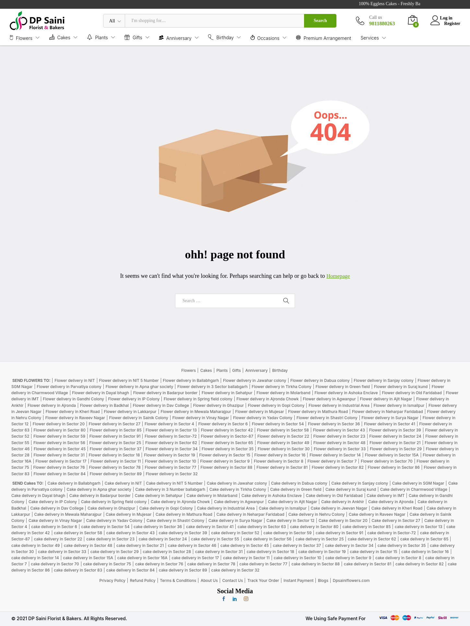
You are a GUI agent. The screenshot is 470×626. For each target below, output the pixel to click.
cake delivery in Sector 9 (348, 557)
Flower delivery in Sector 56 (59, 442)
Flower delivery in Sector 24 (395, 436)
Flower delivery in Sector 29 (396, 448)
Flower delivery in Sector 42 (227, 430)
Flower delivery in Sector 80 (60, 430)
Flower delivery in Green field (343, 386)
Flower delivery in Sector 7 (332, 461)
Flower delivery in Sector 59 (59, 436)
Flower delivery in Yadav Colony (262, 417)
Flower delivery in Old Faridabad (412, 392)
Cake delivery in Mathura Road (184, 514)
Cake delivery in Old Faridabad (334, 495)
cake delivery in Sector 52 (235, 532)
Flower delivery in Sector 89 (116, 473)
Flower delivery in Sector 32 (172, 473)
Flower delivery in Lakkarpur (130, 411)
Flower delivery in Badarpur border (165, 392)
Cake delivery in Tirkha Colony (237, 489)
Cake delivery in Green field (295, 489)
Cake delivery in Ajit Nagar (292, 501)
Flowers (188, 370)
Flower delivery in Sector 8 (278, 461)
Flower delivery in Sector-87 (227, 436)
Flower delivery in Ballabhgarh (191, 380)
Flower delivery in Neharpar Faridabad (387, 411)
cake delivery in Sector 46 (192, 545)
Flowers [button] (21, 38)
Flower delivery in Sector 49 (283, 442)
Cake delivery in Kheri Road (397, 508)
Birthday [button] (221, 37)
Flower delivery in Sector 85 (116, 430)
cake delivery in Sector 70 (55, 563)
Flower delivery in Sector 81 (282, 467)
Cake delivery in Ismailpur (282, 508)
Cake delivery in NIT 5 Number (174, 483)
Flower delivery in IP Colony (134, 398)
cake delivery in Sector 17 (195, 557)
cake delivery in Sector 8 (398, 557)
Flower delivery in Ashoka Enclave (346, 392)
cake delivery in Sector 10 (297, 557)
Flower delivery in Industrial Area (339, 405)
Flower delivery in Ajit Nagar (386, 398)
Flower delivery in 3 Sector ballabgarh (212, 386)
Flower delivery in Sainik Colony (138, 417)
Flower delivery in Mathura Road (318, 411)
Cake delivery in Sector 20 (343, 520)
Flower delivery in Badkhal (104, 405)
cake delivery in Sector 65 (424, 539)
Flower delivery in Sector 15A (392, 455)
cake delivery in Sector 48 (88, 545)
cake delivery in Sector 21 (140, 545)
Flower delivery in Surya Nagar (389, 417)
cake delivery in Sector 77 (264, 563)
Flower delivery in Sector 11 (115, 461)
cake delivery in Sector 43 (130, 532)
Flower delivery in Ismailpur (398, 405)
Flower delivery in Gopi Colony (276, 405)
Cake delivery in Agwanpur (239, 501)
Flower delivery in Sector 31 (59, 455)
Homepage (338, 276)
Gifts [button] (133, 37)
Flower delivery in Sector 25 (115, 442)
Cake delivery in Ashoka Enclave (271, 495)
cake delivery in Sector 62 (372, 539)
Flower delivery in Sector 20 (59, 423)
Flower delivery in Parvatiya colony (69, 386)
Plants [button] (97, 37)
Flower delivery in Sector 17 (61, 461)
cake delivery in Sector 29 (114, 551)
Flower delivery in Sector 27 (114, 423)
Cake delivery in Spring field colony (114, 501)
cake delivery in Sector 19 (322, 551)
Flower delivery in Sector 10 (170, 461)
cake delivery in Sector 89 (183, 570)
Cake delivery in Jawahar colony (237, 483)
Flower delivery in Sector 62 (171, 442)
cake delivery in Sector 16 (425, 551)
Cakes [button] (59, 37)
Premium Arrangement (323, 38)
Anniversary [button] (175, 38)
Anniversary (256, 370)
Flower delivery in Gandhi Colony (73, 398)
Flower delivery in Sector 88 (226, 467)
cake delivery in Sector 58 (78, 532)
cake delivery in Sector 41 (209, 526)
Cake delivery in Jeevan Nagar (339, 508)
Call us (375, 17)
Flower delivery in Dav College (161, 405)
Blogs (323, 580)
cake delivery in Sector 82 (419, 563)
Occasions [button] (265, 38)
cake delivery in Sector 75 (107, 563)
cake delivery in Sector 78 (211, 563)
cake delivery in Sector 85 (367, 526)
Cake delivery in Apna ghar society (99, 489)
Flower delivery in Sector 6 (223, 423)
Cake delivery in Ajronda (391, 501)
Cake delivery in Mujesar (128, 514)
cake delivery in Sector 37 (297, 545)
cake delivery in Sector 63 (262, 526)
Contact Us (232, 580)
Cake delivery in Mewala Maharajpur (68, 514)
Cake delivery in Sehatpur (158, 495)
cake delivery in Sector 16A (142, 557)
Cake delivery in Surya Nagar (235, 520)
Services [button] (369, 38)
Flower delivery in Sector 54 (278, 423)
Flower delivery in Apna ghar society (139, 386)
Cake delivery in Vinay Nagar (55, 520)
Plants (222, 370)
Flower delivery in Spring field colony (198, 398)
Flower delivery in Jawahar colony (254, 380)
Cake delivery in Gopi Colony (166, 508)
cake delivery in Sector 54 (105, 526)
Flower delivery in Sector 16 (280, 455)
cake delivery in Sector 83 (78, 570)
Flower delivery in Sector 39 (395, 430)
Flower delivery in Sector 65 (227, 442)
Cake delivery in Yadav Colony (114, 520)
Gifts (236, 370)
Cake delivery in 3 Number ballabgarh (170, 489)
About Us (209, 580)
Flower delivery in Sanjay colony (383, 380)
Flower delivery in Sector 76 (59, 467)
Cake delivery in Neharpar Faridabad (250, 514)
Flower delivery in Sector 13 (171, 430)
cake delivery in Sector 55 (215, 539)
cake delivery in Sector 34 (349, 545)
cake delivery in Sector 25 (320, 539)
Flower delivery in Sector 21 (395, 442)
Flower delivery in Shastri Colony (327, 417)
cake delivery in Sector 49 (35, 545)
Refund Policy (143, 580)
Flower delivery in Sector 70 (387, 461)
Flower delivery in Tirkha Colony (281, 386)
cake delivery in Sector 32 (235, 570)
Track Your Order (263, 580)
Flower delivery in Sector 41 (389, 423)
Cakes (206, 370)
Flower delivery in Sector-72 (171, 436)
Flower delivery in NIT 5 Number (129, 380)
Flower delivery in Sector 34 (172, 448)
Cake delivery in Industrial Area (225, 508)
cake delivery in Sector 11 (246, 557)
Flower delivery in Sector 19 (169, 455)
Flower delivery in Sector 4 (169, 423)
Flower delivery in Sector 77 (170, 467)
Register (452, 23)
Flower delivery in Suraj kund (401, 386)
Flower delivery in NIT (74, 380)
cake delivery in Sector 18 (270, 551)
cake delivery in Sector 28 (167, 551)
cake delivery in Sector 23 (110, 539)
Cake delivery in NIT (123, 483)
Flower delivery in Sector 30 (284, 448)
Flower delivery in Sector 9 (225, 461)
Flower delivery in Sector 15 (224, 455)
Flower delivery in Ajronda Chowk (268, 398)
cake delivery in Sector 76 (159, 563)
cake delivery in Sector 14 (35, 557)
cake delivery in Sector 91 (339, 532)
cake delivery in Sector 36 (158, 526)
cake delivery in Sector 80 (314, 526)
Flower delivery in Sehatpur (227, 392)
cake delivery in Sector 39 (183, 532)
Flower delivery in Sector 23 (339, 436)
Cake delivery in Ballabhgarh (74, 483)
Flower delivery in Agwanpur (329, 398)
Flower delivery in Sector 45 (60, 448)
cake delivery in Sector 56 (267, 539)
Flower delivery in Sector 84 (60, 473)
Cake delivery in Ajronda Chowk (180, 501)
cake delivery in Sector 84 (130, 570)
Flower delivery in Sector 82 (338, 467)
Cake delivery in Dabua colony (299, 483)
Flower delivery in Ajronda (52, 405)
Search (320, 20)
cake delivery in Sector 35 (402, 545)
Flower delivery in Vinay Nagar (200, 417)
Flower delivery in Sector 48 (339, 442)
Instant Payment (299, 580)
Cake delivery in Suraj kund (350, 489)
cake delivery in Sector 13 (418, 526)
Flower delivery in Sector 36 (334, 423)
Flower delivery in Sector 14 (335, 455)
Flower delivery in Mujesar (259, 411)
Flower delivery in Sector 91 (115, 436)
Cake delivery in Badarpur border (100, 495)
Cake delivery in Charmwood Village (413, 489)
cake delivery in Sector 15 (373, 551)
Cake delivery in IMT (386, 495)
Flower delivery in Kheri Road (73, 411)
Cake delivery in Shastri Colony (175, 520)
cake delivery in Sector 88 (315, 563)
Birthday (280, 370)
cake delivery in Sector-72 (391, 532)
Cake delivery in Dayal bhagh (38, 495)
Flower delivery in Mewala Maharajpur (195, 411)
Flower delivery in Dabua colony (320, 380)
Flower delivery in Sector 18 (114, 455)
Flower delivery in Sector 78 (115, 467)
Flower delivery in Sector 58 (283, 430)
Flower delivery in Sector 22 (283, 436)
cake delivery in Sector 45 (244, 545)
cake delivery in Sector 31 (218, 551)
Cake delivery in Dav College (57, 508)
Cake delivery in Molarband (212, 495)
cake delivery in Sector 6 (54, 526)
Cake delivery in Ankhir (342, 501)
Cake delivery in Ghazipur (111, 508)
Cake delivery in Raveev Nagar (377, 514)
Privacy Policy (112, 580)
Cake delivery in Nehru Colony (316, 514)
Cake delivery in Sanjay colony (359, 483)
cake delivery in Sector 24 (163, 539)
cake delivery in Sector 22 (58, 539)
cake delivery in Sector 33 (62, 551)
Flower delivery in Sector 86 (394, 467)
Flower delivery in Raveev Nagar (75, 417)
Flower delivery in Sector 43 (339, 430)
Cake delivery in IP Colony (53, 501)
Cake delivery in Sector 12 (290, 520)
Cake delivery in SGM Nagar (418, 483)
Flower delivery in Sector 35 (227, 448)
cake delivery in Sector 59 (288, 532)
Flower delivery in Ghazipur (218, 405)
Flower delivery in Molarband (283, 392)
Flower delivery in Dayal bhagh (100, 392)
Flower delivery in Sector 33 (340, 448)
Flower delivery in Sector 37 (116, 448)
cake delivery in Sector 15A (88, 557)
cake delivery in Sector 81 (367, 563)
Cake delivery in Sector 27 (395, 520)
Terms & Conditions (178, 580)
